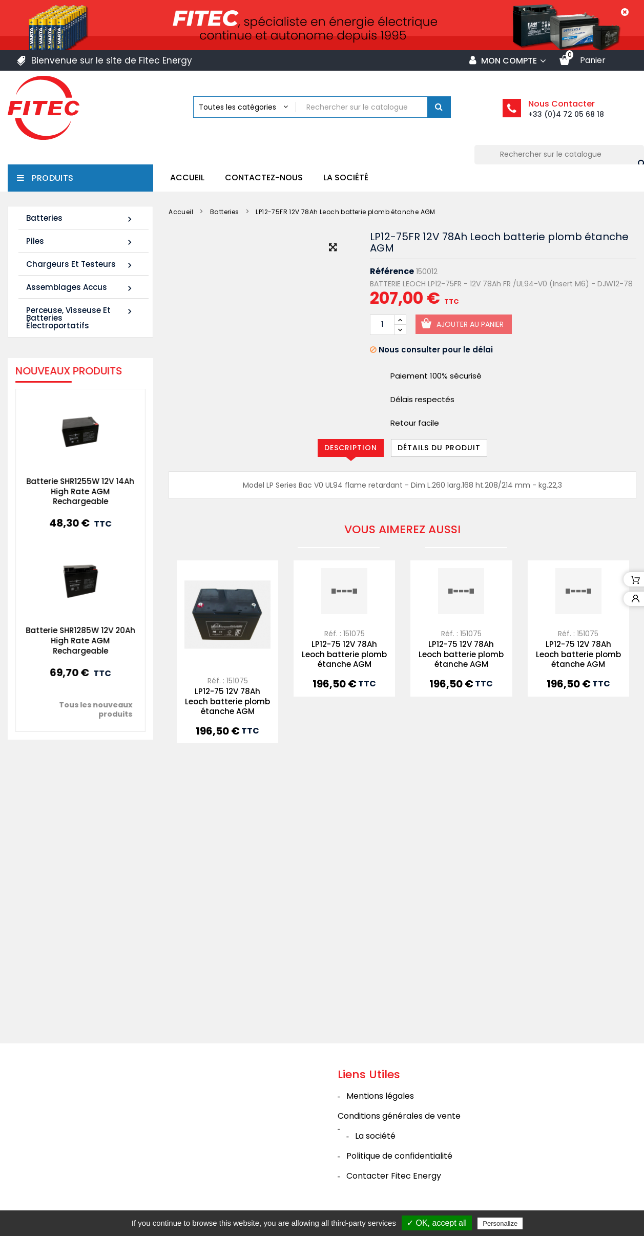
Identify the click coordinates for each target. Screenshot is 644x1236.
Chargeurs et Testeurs (80, 264)
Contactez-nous (264, 177)
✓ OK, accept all (437, 1223)
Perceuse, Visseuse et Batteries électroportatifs (80, 318)
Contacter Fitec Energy (393, 1176)
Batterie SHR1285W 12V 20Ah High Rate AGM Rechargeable (71, 640)
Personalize (500, 1223)
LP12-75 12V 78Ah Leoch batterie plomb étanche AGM (227, 701)
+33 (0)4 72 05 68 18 (566, 114)
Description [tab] (350, 448)
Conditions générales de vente (399, 1116)
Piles (80, 241)
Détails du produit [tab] (439, 448)
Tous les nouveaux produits (85, 709)
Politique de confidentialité (399, 1156)
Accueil (187, 177)
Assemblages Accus (80, 288)
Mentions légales (380, 1096)
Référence (392, 271)
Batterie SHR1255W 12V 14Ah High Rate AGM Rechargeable (71, 491)
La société (345, 177)
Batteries (80, 218)
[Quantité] (382, 325)
